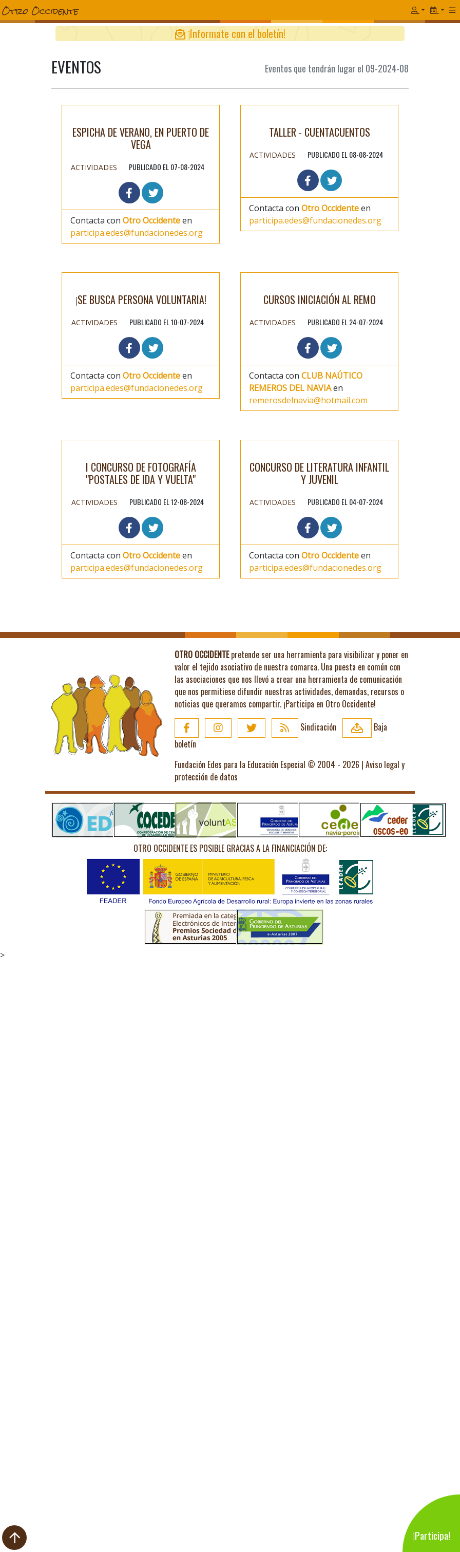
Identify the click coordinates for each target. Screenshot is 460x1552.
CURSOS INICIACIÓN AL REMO (319, 608)
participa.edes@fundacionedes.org (136, 442)
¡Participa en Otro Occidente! (329, 1294)
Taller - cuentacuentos (319, 316)
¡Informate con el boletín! (230, 33)
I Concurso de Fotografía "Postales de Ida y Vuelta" (141, 1039)
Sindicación (304, 1318)
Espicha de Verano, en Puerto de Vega (140, 348)
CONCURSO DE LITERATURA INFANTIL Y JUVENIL (319, 1064)
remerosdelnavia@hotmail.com (308, 709)
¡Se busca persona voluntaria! (140, 694)
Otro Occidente (151, 430)
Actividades (94, 377)
